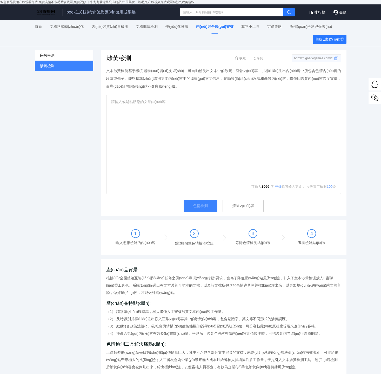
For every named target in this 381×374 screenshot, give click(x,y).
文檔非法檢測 (147, 26)
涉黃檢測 (47, 66)
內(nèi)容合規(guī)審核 (214, 26)
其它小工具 (250, 26)
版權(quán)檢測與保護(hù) (311, 26)
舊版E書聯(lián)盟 (329, 39)
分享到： (271, 58)
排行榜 (320, 12)
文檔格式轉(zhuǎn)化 (67, 26)
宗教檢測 (47, 55)
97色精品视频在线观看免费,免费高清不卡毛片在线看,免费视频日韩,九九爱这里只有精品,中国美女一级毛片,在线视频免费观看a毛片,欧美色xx (97, 2)
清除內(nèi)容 (243, 206)
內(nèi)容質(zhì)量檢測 (110, 26)
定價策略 (274, 26)
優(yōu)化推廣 (176, 26)
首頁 (38, 26)
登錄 (342, 12)
